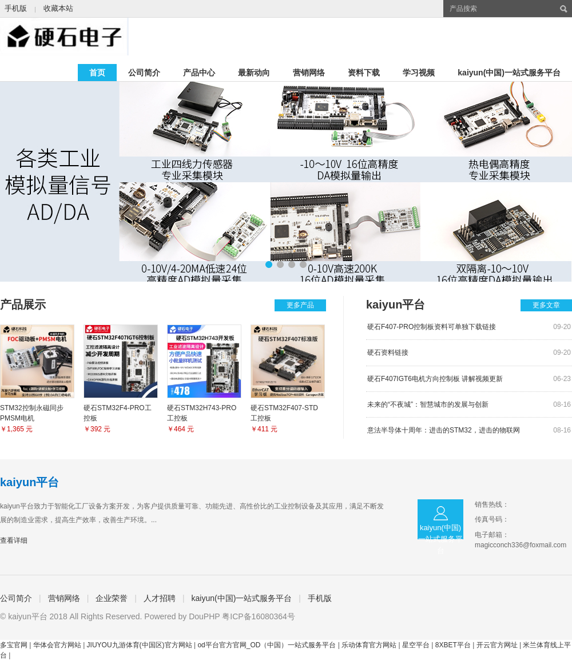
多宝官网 (13, 645)
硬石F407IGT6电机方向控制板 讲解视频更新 (435, 379)
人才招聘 (160, 598)
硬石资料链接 (387, 352)
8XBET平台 (453, 645)
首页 (97, 72)
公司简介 (144, 72)
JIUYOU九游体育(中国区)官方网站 (139, 645)
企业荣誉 (112, 598)
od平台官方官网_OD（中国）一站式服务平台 (266, 645)
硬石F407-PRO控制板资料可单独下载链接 (431, 327)
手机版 (16, 8)
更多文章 (546, 305)
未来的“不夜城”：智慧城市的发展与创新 (427, 404)
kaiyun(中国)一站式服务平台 (509, 72)
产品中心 (199, 72)
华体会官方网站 (57, 645)
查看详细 (13, 540)
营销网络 (309, 72)
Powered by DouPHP (182, 616)
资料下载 (364, 72)
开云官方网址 (497, 645)
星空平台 (416, 645)
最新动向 (254, 72)
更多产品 (300, 305)
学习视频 (419, 72)
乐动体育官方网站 (368, 645)
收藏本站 (58, 8)
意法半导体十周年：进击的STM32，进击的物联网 (443, 430)
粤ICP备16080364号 (258, 616)
